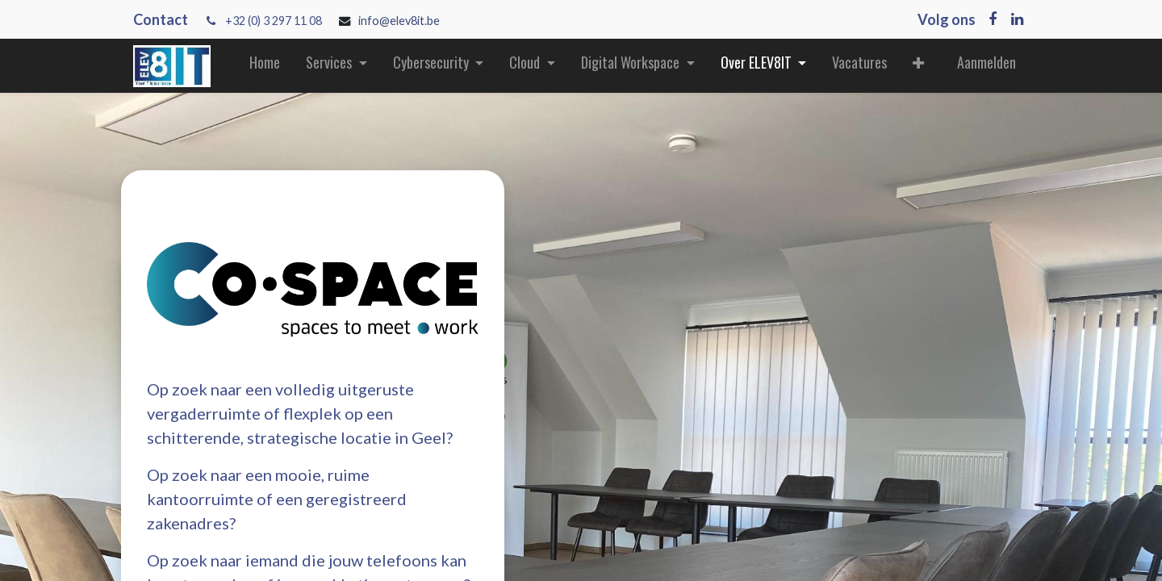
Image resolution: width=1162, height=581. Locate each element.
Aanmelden (986, 62)
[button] (918, 66)
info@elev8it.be (400, 20)
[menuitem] (264, 66)
